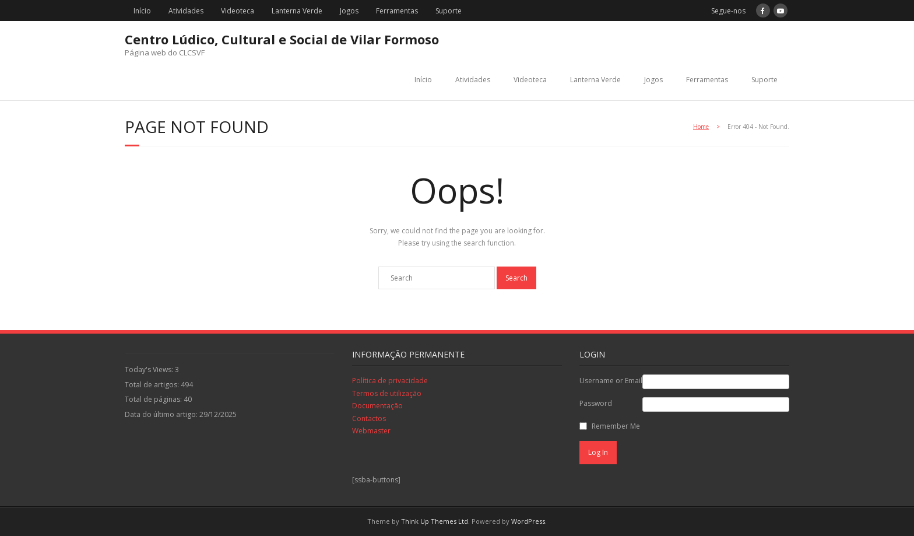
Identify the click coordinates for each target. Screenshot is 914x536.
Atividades (185, 11)
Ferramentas (397, 11)
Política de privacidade (390, 381)
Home (701, 126)
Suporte (448, 11)
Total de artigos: (153, 385)
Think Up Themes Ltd (434, 521)
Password (595, 403)
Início (142, 11)
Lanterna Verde (297, 11)
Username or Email (610, 381)
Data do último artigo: (162, 414)
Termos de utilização (386, 393)
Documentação (377, 406)
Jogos (349, 11)
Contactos (369, 418)
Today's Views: (150, 369)
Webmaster (371, 431)
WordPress (528, 521)
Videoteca (237, 11)
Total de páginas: (154, 399)
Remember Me (616, 426)
